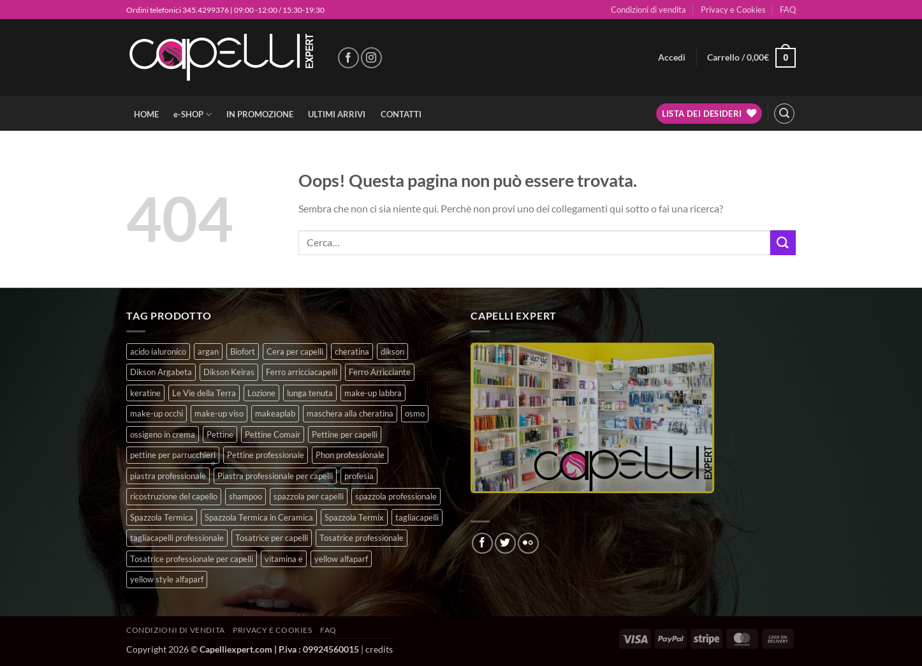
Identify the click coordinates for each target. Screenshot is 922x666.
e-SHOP (192, 114)
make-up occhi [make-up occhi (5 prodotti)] (156, 413)
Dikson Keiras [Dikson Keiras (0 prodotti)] (228, 372)
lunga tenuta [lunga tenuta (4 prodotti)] (310, 393)
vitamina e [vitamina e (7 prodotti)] (284, 559)
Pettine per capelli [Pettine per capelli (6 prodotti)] (344, 434)
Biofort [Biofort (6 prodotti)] (242, 351)
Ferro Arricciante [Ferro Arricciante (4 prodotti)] (380, 372)
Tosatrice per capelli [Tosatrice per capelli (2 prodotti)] (271, 538)
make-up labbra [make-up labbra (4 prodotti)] (373, 393)
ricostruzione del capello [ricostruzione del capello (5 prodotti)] (173, 496)
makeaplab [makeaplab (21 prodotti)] (275, 413)
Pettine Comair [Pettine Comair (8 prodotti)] (272, 434)
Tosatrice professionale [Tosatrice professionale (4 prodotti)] (361, 538)
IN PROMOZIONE (259, 114)
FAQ (788, 9)
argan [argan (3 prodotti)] (208, 351)
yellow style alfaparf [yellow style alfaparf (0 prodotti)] (166, 579)
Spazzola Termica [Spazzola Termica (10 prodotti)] (161, 517)
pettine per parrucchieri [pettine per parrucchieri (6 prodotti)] (173, 455)
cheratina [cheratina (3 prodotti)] (352, 351)
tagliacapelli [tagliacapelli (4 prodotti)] (417, 517)
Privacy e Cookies (733, 9)
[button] (671, 57)
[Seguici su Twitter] (505, 543)
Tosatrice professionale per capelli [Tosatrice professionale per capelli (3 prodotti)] (191, 559)
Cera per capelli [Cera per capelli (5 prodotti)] (295, 351)
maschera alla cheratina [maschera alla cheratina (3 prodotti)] (350, 413)
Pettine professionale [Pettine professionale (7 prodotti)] (265, 455)
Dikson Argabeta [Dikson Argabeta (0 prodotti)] (161, 372)
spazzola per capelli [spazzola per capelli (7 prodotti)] (309, 496)
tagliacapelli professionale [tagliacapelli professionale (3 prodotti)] (177, 538)
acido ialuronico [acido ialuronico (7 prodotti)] (158, 351)
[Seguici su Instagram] (371, 57)
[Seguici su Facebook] (348, 57)
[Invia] (783, 242)
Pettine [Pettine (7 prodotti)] (220, 434)
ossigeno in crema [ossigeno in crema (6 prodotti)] (162, 434)
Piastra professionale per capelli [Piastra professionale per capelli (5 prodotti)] (275, 476)
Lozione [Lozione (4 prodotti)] (261, 393)
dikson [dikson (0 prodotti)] (392, 351)
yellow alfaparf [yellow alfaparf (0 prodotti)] (341, 559)
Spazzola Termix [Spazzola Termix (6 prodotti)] (354, 517)
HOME (146, 114)
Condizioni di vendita (648, 9)
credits (379, 649)
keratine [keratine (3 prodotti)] (145, 393)
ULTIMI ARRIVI (336, 114)
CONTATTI (401, 114)
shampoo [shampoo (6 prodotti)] (245, 496)
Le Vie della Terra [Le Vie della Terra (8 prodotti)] (204, 393)
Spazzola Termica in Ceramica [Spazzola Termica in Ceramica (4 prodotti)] (259, 517)
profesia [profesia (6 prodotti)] (359, 476)
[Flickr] (528, 543)
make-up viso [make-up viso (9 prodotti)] (219, 413)
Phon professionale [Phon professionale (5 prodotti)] (350, 455)
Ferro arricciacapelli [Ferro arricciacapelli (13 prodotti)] (301, 372)
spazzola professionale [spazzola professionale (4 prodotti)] (396, 496)
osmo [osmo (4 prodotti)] (415, 413)
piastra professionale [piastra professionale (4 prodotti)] (168, 476)
